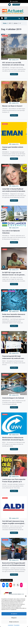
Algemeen (5, 539)
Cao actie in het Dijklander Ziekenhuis (11, 232)
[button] (26, 596)
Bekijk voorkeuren (14, 622)
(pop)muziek (6, 82)
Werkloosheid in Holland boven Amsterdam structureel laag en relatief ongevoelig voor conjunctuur (12, 439)
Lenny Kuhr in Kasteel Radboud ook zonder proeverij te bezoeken (13, 190)
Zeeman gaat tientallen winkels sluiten (12, 148)
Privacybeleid (16, 625)
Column (4, 249)
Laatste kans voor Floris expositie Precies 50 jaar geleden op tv (13, 480)
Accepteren (14, 613)
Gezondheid (11, 291)
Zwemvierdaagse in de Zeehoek (13, 398)
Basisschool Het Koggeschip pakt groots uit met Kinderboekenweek (13, 564)
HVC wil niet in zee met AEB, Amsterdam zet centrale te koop (13, 64)
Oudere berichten (7, 580)
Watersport (5, 374)
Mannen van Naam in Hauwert (12, 106)
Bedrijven (5, 35)
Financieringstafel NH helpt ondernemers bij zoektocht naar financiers (13, 357)
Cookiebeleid (10, 625)
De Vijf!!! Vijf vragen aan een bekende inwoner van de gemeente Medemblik (14, 274)
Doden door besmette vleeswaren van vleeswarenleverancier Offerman (13, 315)
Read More (14, 74)
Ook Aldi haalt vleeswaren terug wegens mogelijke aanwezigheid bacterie (13, 522)
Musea (4, 456)
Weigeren (14, 617)
